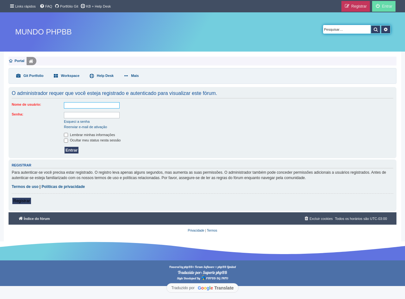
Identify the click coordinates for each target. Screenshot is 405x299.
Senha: (17, 114)
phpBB (188, 267)
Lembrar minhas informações (89, 135)
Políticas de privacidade (63, 186)
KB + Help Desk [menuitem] (95, 6)
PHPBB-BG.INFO (214, 277)
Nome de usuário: (26, 104)
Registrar (21, 200)
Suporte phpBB (215, 272)
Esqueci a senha (77, 121)
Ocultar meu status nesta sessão (92, 140)
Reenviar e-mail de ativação (85, 127)
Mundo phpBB (43, 32)
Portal (19, 61)
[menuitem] (46, 6)
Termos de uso (25, 186)
